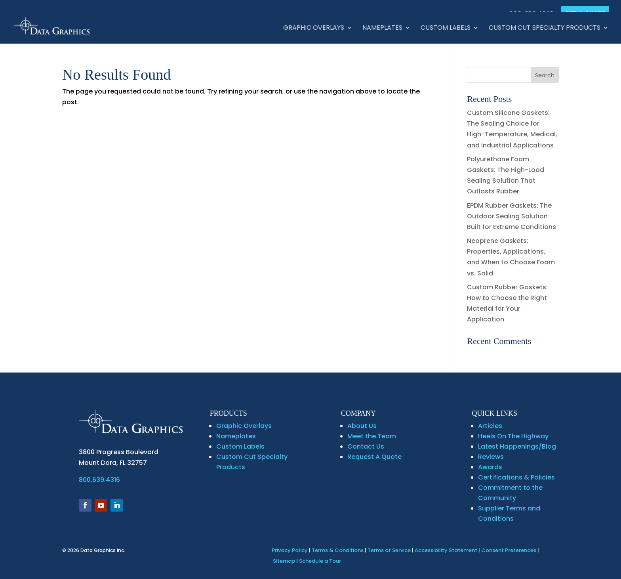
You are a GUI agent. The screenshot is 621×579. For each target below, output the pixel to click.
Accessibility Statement (446, 550)
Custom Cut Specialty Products (544, 28)
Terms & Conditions (338, 550)
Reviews (491, 456)
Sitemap (284, 561)
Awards (490, 467)
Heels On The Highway (513, 436)
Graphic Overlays (313, 28)
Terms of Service (389, 550)
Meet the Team (371, 436)
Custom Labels (446, 28)
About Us (362, 425)
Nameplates (382, 28)
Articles (490, 425)
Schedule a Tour (320, 561)
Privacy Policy (290, 550)
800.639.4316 (99, 479)
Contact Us (365, 446)
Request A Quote (374, 456)
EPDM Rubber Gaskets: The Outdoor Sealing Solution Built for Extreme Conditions (511, 216)
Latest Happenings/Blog (517, 446)
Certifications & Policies (516, 477)
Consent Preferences (508, 550)
